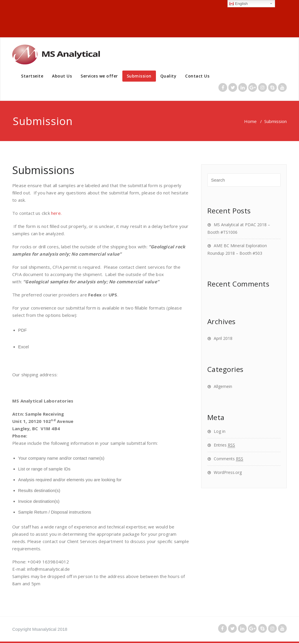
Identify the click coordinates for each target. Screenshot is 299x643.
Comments (228, 458)
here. (56, 213)
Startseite (32, 76)
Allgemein (223, 386)
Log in (219, 431)
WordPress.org (228, 472)
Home (250, 121)
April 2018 (223, 338)
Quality (168, 76)
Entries (224, 445)
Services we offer (99, 76)
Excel (23, 346)
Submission (139, 76)
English (238, 3)
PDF (22, 330)
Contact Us (197, 76)
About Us (62, 76)
